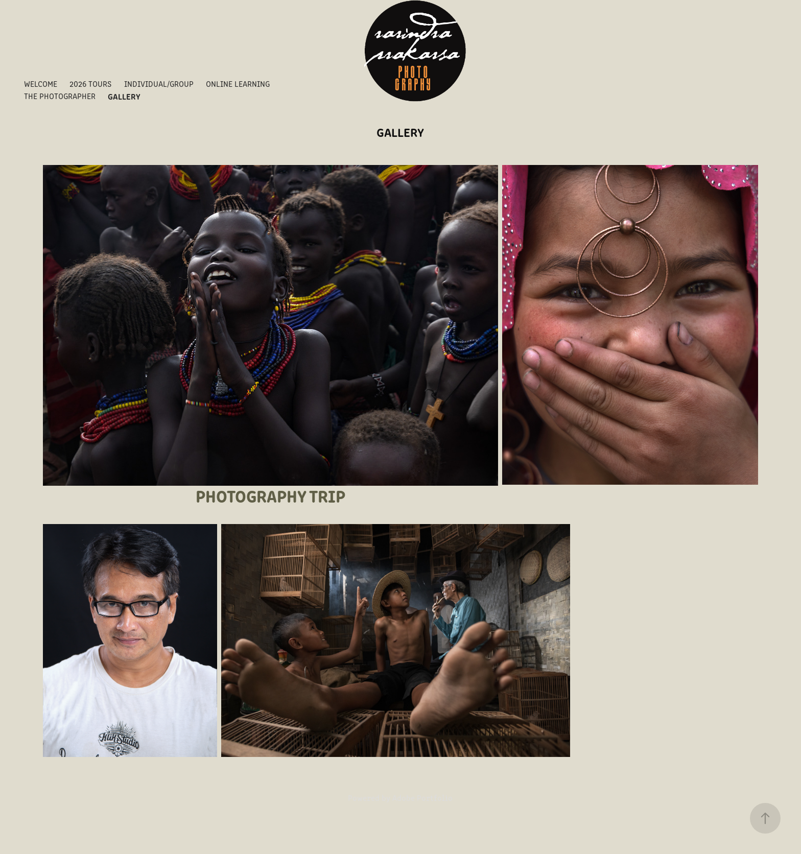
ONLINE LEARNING (238, 83)
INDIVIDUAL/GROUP (159, 83)
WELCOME (40, 83)
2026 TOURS (90, 83)
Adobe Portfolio (422, 797)
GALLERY (124, 96)
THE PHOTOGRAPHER (60, 95)
